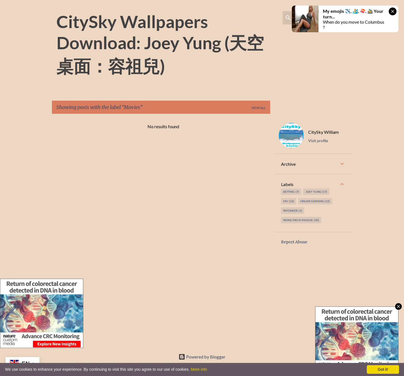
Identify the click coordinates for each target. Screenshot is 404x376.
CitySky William (323, 132)
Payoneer (292, 211)
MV (288, 201)
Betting (291, 192)
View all (258, 108)
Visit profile (318, 140)
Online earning (315, 201)
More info (199, 369)
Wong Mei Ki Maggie (301, 220)
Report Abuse (294, 241)
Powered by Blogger (202, 356)
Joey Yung (316, 192)
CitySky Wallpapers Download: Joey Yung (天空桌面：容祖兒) (160, 43)
